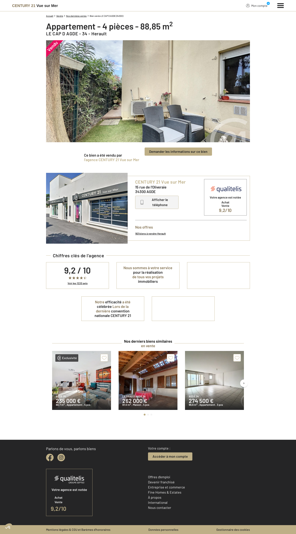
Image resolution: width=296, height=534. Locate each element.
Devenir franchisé (161, 482)
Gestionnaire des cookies (233, 529)
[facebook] (50, 457)
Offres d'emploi (159, 477)
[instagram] (61, 457)
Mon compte (256, 5)
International (157, 502)
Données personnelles (163, 529)
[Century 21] (35, 5)
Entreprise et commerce (166, 487)
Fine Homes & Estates (164, 492)
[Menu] (280, 5)
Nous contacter (159, 507)
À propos (154, 497)
